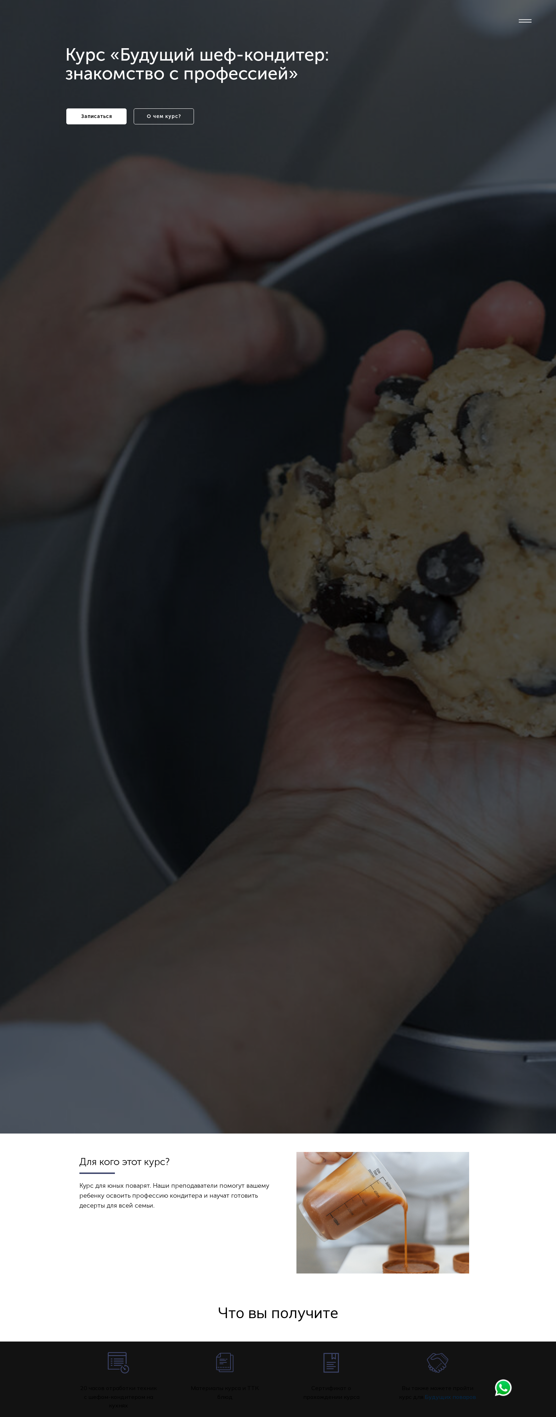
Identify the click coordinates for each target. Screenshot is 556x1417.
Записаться (96, 116)
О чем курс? (164, 116)
